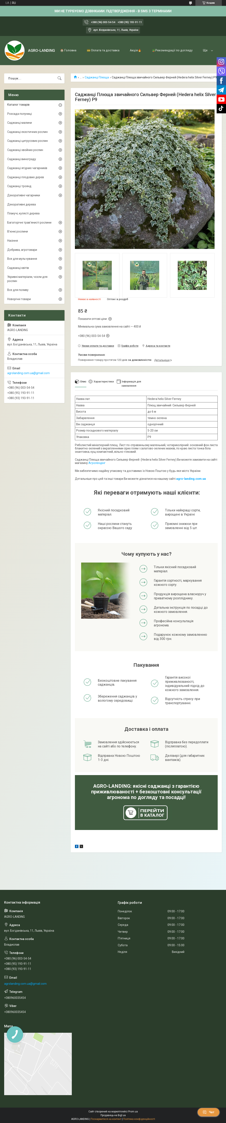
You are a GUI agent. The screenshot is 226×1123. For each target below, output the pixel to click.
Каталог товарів (18, 104)
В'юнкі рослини (17, 231)
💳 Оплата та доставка (103, 50)
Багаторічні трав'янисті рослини (29, 222)
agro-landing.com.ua (191, 478)
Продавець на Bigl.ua (113, 1115)
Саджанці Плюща (97, 77)
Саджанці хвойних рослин (25, 150)
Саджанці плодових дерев (25, 177)
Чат (208, 1112)
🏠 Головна (68, 50)
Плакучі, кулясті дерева (23, 213)
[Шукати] (60, 78)
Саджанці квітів (18, 268)
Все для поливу (18, 290)
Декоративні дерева (21, 204)
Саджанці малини (19, 122)
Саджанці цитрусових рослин (27, 140)
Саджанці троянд (19, 186)
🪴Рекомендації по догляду (172, 50)
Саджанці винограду (21, 159)
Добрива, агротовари (22, 249)
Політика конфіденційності (139, 1119)
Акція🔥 (135, 50)
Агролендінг (97, 463)
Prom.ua (133, 1111)
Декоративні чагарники (23, 195)
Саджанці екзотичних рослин (27, 132)
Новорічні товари (19, 299)
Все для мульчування (22, 258)
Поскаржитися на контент (106, 1119)
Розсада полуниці (19, 113)
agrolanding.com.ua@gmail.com (28, 373)
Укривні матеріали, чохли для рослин (27, 279)
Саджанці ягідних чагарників (27, 168)
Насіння (12, 240)
